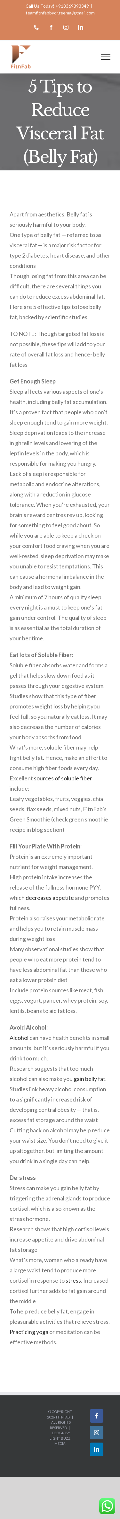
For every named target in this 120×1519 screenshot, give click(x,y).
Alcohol (19, 1037)
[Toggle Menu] (106, 57)
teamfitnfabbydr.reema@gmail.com (60, 12)
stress (73, 1280)
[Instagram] (96, 1432)
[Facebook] (96, 1416)
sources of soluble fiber (63, 778)
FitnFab (63, 1417)
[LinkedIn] (96, 1449)
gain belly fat (89, 1078)
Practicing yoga (29, 1331)
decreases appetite (50, 897)
